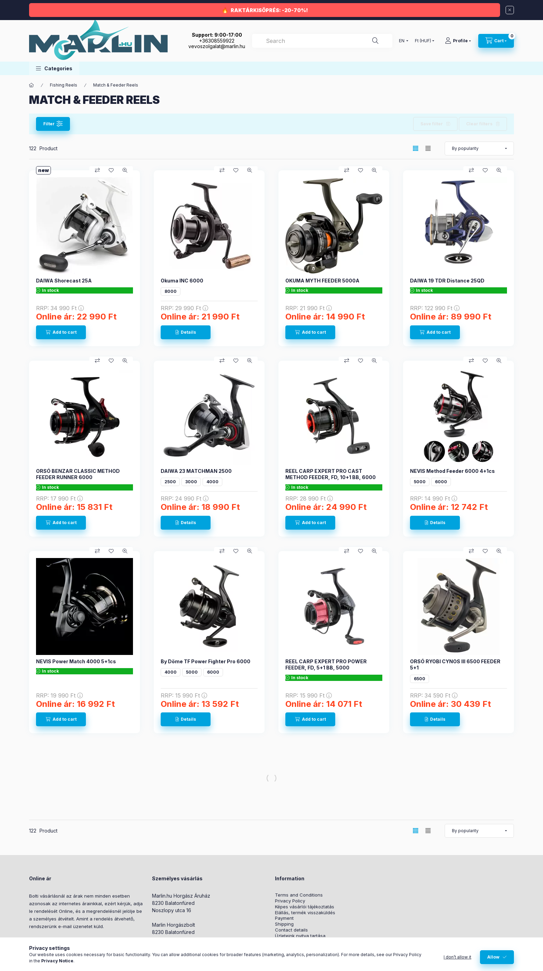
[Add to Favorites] (111, 170)
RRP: (60, 308)
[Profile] (458, 41)
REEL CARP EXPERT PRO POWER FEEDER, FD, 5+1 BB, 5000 (326, 664)
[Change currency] (423, 41)
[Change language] (402, 41)
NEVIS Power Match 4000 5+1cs (76, 661)
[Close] (510, 10)
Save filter (431, 123)
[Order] (479, 148)
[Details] (186, 332)
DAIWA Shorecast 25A (64, 281)
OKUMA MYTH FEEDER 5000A (322, 281)
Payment (284, 918)
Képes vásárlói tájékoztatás (304, 906)
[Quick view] (125, 170)
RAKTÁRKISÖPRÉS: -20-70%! (269, 10)
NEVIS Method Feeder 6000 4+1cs (452, 471)
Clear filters (479, 123)
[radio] (428, 148)
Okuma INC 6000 (182, 281)
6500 (419, 678)
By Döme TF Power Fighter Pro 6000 (205, 661)
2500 (170, 481)
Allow (493, 957)
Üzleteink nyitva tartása (300, 935)
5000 (420, 481)
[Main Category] (31, 85)
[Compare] (97, 170)
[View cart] (496, 41)
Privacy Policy (290, 900)
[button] (54, 68)
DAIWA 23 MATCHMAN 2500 (196, 471)
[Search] (375, 40)
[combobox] (322, 41)
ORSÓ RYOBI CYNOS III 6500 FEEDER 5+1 (455, 664)
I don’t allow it (457, 957)
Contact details (291, 930)
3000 (191, 481)
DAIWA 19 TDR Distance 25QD (447, 281)
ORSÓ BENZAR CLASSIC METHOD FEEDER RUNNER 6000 (78, 474)
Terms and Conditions (299, 895)
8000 (170, 291)
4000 (212, 481)
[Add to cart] (61, 332)
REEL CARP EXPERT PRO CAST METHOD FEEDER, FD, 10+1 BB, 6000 (330, 474)
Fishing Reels (63, 85)
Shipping (284, 924)
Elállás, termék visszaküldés (305, 912)
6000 (441, 481)
